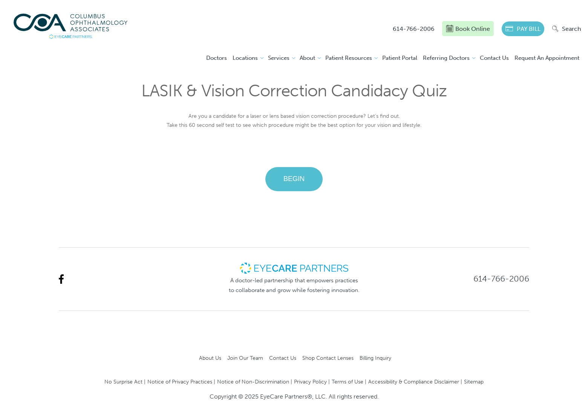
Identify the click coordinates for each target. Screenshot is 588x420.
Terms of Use (347, 381)
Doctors (216, 58)
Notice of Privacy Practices (179, 381)
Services (278, 58)
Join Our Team (245, 358)
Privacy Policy (310, 381)
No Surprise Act (123, 381)
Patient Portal (399, 58)
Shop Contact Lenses (328, 358)
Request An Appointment (546, 58)
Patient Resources (348, 58)
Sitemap (474, 381)
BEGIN (294, 179)
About (307, 58)
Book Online (468, 28)
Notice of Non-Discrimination (253, 381)
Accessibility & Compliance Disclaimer (413, 381)
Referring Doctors (446, 58)
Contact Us (494, 58)
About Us (210, 358)
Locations (245, 58)
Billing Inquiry (375, 358)
